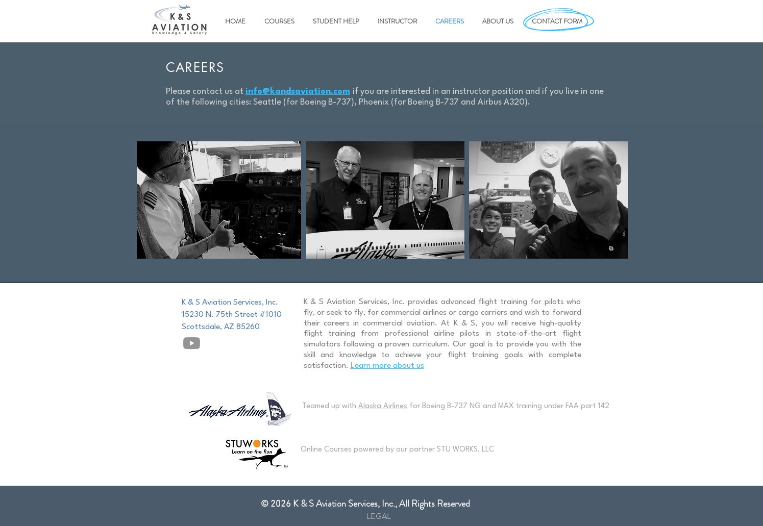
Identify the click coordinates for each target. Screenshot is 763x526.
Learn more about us (387, 366)
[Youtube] (192, 343)
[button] (277, 21)
